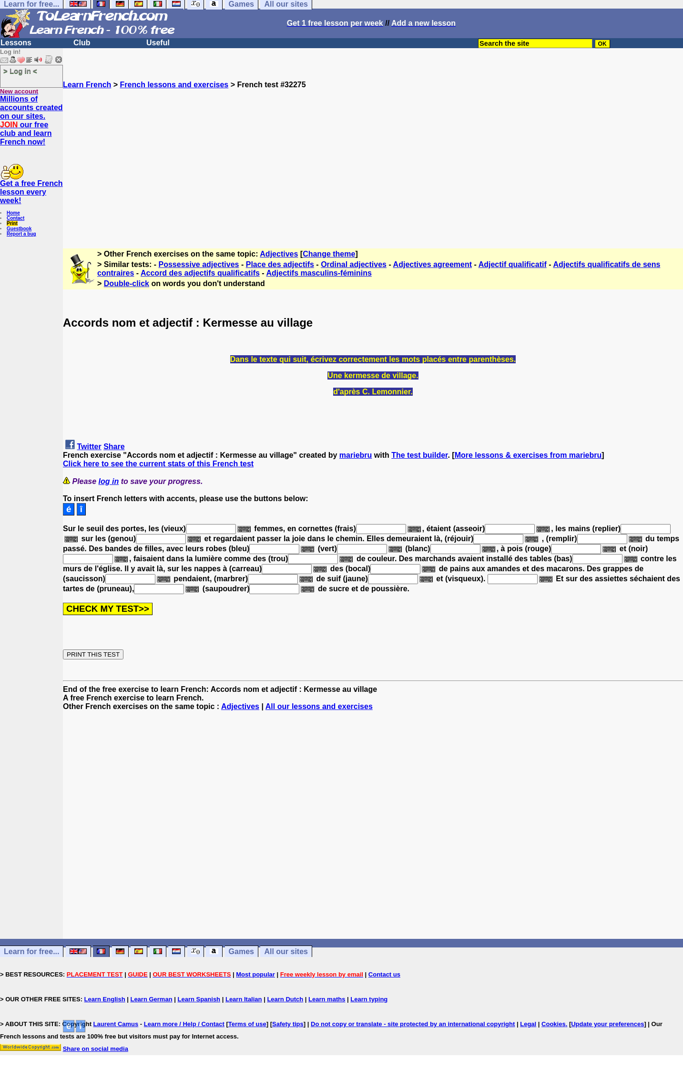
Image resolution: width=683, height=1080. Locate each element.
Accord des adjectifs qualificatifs (200, 273)
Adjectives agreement (432, 264)
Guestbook (19, 228)
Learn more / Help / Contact (184, 1024)
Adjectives (279, 254)
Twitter (89, 446)
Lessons (15, 43)
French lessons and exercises (174, 85)
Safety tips (288, 1024)
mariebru (355, 455)
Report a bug (21, 234)
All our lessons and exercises (319, 706)
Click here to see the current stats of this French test (158, 464)
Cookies (553, 1024)
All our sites (286, 951)
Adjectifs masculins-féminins (318, 273)
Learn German (151, 999)
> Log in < (20, 71)
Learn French (87, 85)
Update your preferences (607, 1024)
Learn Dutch (285, 999)
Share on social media (95, 1048)
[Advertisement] (373, 156)
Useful (158, 43)
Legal (528, 1024)
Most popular (255, 974)
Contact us (384, 974)
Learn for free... (31, 951)
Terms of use (247, 1024)
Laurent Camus (116, 1024)
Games (241, 951)
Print (12, 223)
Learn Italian (243, 999)
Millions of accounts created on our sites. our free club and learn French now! (31, 120)
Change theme (329, 254)
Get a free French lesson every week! (31, 192)
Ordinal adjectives (354, 264)
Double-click (126, 283)
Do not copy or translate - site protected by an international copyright (413, 1024)
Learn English (104, 999)
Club (82, 43)
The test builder (419, 455)
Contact (15, 218)
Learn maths (326, 999)
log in (109, 481)
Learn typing (368, 999)
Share (113, 446)
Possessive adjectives (199, 264)
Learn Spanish (198, 999)
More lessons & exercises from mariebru (528, 455)
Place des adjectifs (280, 264)
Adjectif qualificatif (513, 264)
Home (13, 213)
